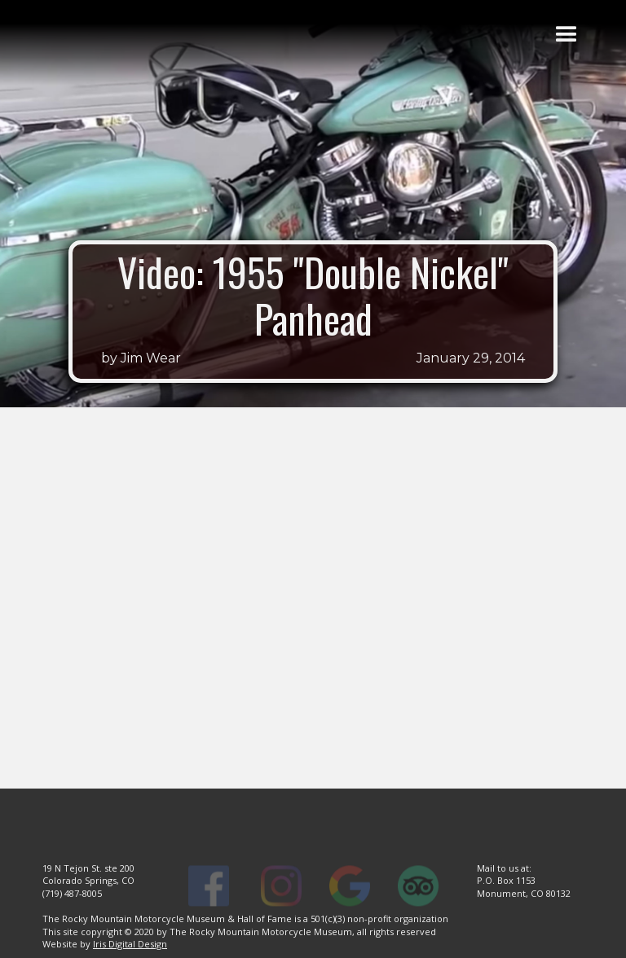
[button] (566, 35)
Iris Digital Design (130, 944)
